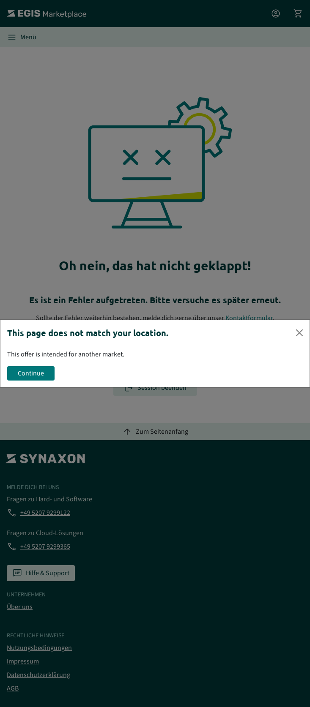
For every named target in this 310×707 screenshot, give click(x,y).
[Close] (299, 333)
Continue (31, 373)
